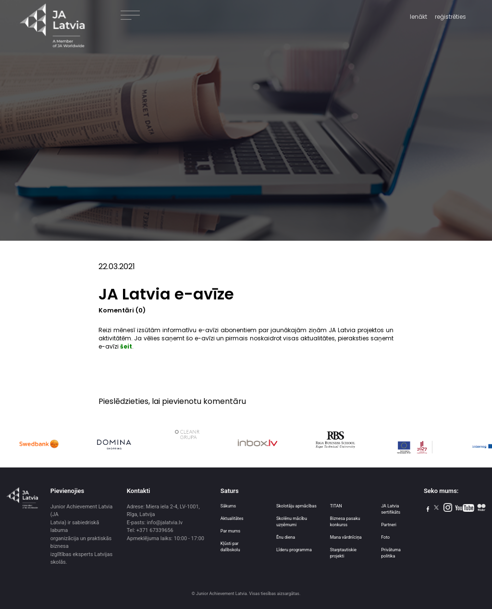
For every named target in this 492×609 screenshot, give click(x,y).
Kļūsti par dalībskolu (230, 546)
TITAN (336, 506)
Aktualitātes (232, 518)
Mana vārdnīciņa (346, 537)
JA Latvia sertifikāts (390, 509)
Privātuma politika (391, 552)
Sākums (228, 506)
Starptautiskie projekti (343, 552)
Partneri (388, 524)
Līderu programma (294, 549)
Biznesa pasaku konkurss (345, 521)
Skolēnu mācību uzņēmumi (291, 521)
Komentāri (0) (122, 310)
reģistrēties (450, 17)
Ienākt (418, 17)
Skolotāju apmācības (296, 506)
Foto (385, 537)
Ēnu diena (285, 537)
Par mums (230, 531)
